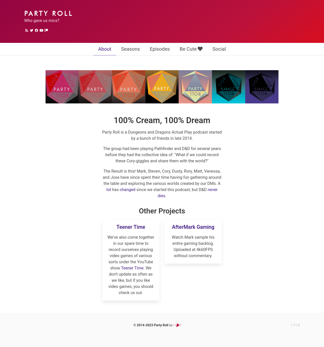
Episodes (160, 49)
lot (108, 189)
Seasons (130, 49)
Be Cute (191, 49)
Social (219, 49)
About (104, 49)
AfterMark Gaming (193, 227)
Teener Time (130, 227)
